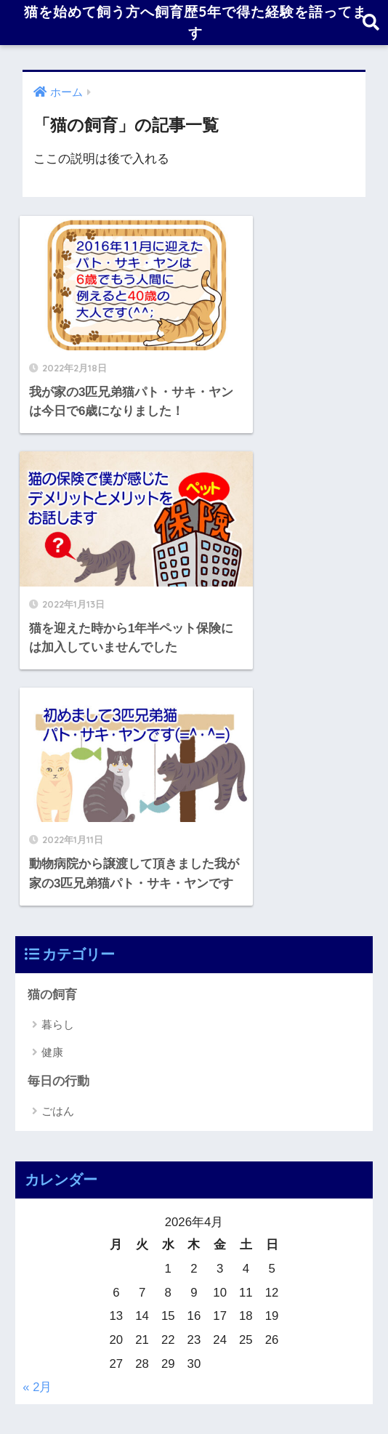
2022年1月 (57, 1252)
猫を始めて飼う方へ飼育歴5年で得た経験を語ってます (195, 24)
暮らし (57, 750)
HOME (194, 1357)
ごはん (57, 837)
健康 (52, 777)
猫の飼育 (52, 720)
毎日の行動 (58, 807)
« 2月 (37, 1113)
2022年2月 (57, 1219)
